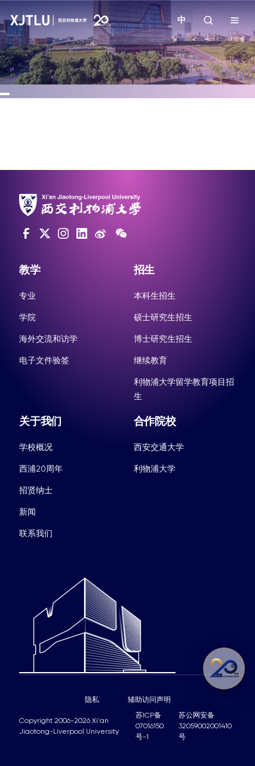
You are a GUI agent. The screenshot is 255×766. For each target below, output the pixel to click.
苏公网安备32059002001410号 (205, 726)
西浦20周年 (41, 468)
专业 (27, 295)
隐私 (92, 699)
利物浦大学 (155, 468)
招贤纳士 (36, 490)
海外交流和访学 (48, 339)
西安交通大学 (159, 447)
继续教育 (150, 360)
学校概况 (36, 447)
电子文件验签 (44, 360)
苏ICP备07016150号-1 (150, 726)
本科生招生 (155, 295)
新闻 (27, 511)
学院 (27, 317)
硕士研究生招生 (163, 317)
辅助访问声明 (149, 699)
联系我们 (36, 533)
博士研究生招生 (163, 339)
